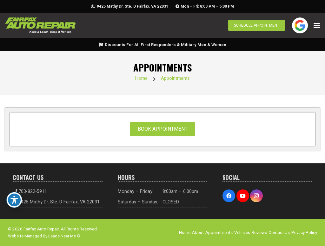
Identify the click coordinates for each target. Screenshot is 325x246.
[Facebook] (228, 195)
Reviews (259, 232)
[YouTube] (242, 195)
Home (141, 78)
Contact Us (279, 232)
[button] (316, 25)
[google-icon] (300, 25)
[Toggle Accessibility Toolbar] (14, 200)
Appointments (175, 78)
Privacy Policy (304, 232)
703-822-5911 (32, 191)
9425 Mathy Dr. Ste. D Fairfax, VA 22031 (59, 202)
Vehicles (242, 232)
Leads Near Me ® (64, 236)
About (198, 232)
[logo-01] (40, 25)
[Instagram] (256, 195)
